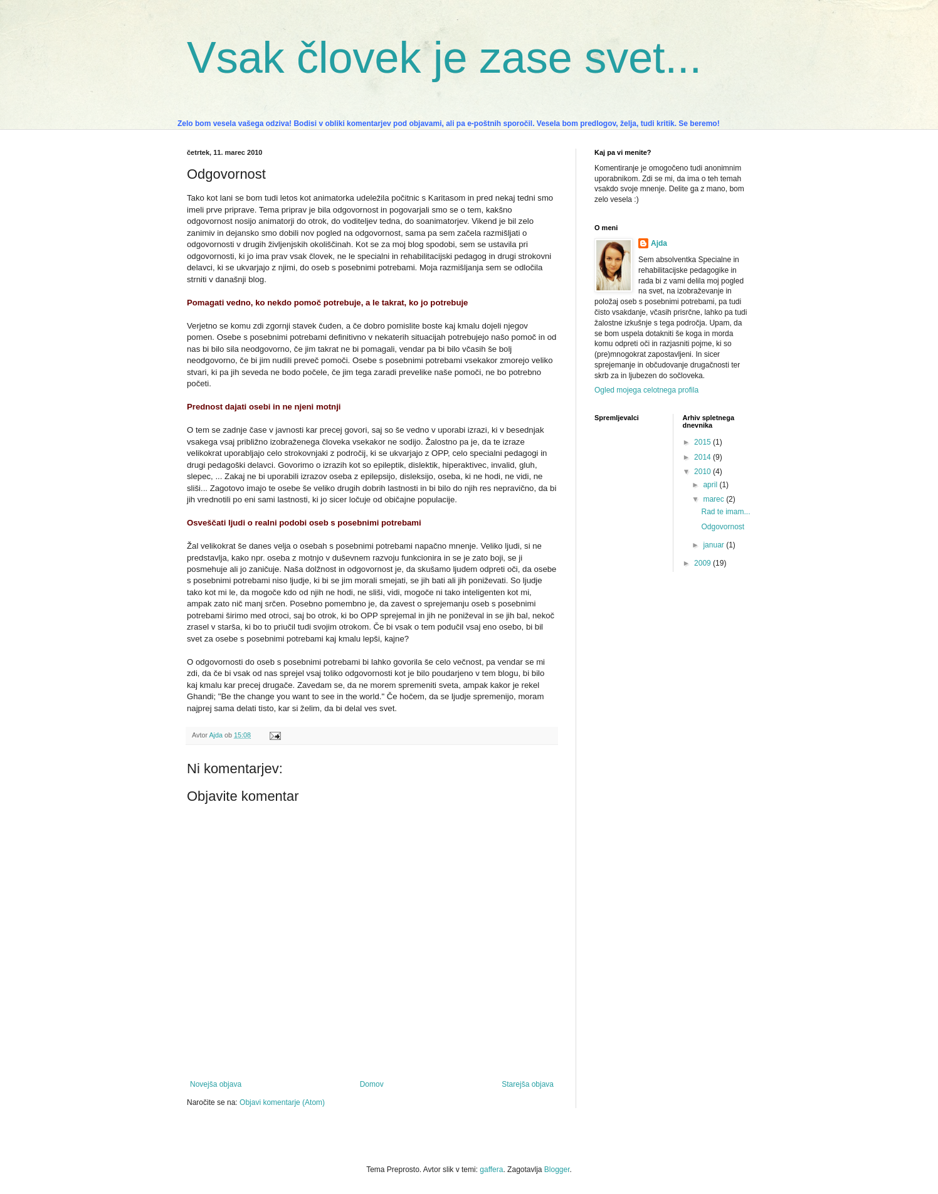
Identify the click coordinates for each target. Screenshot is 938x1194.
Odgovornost (722, 526)
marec (714, 499)
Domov (372, 1084)
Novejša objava (215, 1084)
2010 (703, 471)
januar (714, 545)
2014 (703, 457)
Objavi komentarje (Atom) (282, 1102)
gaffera (491, 1169)
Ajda (659, 243)
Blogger (557, 1169)
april (711, 484)
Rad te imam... (725, 511)
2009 (703, 563)
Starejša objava (528, 1084)
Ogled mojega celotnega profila (646, 390)
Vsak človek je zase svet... (444, 57)
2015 (703, 442)
